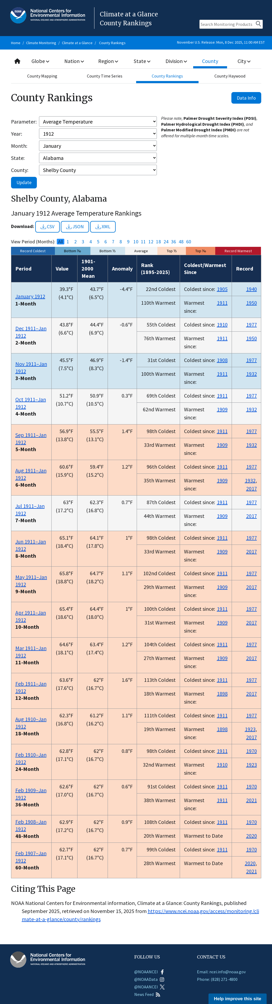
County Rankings (112, 42)
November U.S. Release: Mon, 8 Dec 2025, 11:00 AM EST (221, 42)
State (142, 61)
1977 (251, 324)
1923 (250, 729)
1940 (251, 289)
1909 (222, 409)
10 (135, 242)
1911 (222, 302)
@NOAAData (149, 979)
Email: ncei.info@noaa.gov (221, 971)
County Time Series (104, 76)
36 (173, 242)
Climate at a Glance (77, 42)
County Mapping (42, 76)
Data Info (246, 98)
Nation (74, 61)
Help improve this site (237, 998)
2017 (251, 488)
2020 (251, 835)
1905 (222, 289)
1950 (251, 302)
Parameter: (24, 121)
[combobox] (136, 61)
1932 (251, 373)
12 (151, 242)
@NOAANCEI (149, 971)
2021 (251, 800)
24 (166, 242)
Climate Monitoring (41, 42)
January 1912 (30, 296)
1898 (222, 693)
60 (188, 242)
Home (15, 42)
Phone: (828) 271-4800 (217, 979)
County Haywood (229, 76)
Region (108, 61)
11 (143, 242)
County (210, 61)
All (60, 242)
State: (17, 158)
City (244, 61)
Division (176, 61)
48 (181, 242)
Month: (19, 145)
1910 (222, 324)
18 (158, 242)
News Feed (147, 994)
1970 (251, 750)
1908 (222, 360)
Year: (16, 133)
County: (19, 170)
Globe (40, 61)
